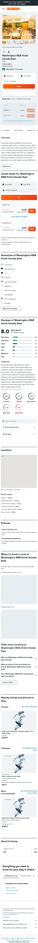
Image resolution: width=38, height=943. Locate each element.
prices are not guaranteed (10, 914)
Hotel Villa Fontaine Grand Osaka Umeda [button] (15, 818)
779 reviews (18, 69)
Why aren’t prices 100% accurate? (20, 928)
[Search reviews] (20, 421)
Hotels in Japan (30, 938)
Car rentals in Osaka (12, 891)
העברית (23, 4)
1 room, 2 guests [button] (10, 81)
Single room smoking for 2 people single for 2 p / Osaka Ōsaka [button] (18, 732)
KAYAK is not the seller (20, 920)
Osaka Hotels (26, 940)
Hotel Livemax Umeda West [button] (11, 776)
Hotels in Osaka (10, 893)
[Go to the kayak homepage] (13, 9)
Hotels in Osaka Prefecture (13, 940)
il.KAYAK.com (5, 938)
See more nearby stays (29, 707)
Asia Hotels (20, 938)
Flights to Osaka (11, 888)
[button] (36, 3)
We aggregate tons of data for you (20, 924)
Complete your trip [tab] (10, 876)
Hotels (13, 938)
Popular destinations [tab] (28, 876)
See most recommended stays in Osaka (29, 792)
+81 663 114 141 (7, 66)
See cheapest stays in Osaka (29, 749)
